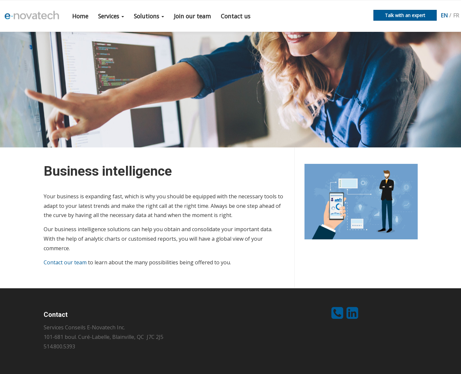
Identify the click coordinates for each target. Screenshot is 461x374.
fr (456, 15)
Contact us (235, 16)
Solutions (149, 16)
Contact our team (65, 262)
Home (80, 16)
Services (111, 16)
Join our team (192, 16)
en (444, 15)
